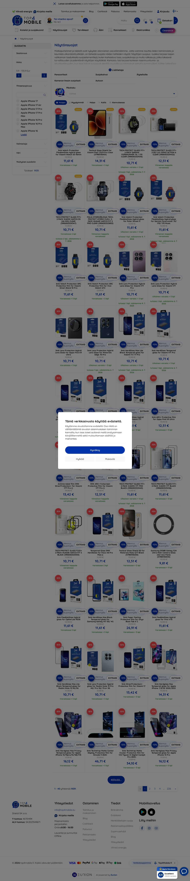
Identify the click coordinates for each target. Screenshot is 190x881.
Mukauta (110, 458)
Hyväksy (95, 450)
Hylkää (80, 458)
